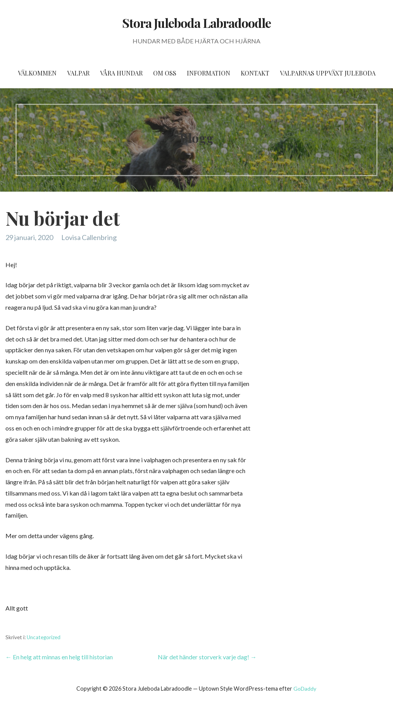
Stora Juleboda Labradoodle (196, 22)
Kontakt (255, 73)
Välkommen (37, 73)
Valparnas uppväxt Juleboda (328, 73)
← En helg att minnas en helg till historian (59, 656)
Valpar (78, 73)
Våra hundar (121, 73)
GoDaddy (304, 688)
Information (208, 73)
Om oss (164, 73)
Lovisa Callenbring (89, 237)
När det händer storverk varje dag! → (207, 656)
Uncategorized (43, 637)
